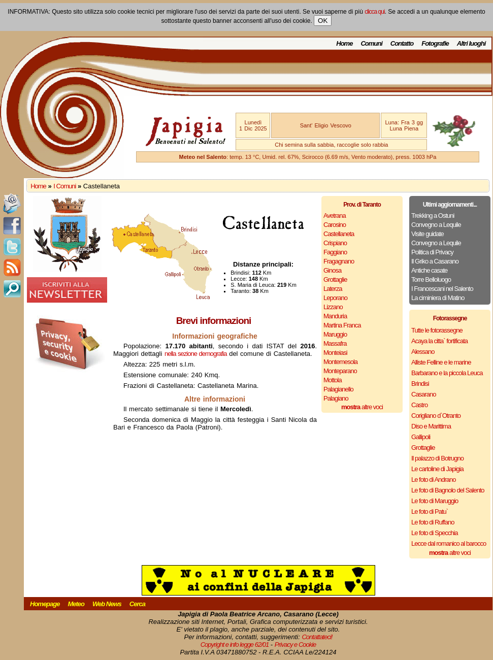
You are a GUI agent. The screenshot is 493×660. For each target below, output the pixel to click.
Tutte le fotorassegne (437, 330)
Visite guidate (427, 234)
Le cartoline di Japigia (437, 469)
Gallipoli (420, 437)
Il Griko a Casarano (434, 261)
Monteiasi (335, 352)
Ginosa (332, 270)
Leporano (335, 298)
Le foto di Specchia (434, 533)
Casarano (423, 394)
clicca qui (374, 11)
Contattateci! (317, 637)
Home (344, 43)
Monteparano (340, 371)
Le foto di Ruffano (432, 522)
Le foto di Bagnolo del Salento (447, 490)
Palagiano (335, 398)
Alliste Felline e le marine (441, 362)
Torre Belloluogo (431, 279)
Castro (419, 405)
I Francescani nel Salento (442, 288)
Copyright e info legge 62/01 (235, 644)
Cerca (137, 604)
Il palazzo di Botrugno (437, 458)
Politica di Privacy (432, 252)
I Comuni (64, 186)
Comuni (371, 43)
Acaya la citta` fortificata (439, 341)
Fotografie (435, 43)
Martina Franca (341, 325)
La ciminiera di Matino (437, 298)
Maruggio (335, 334)
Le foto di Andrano (433, 479)
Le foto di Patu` (429, 511)
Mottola (332, 380)
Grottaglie (335, 279)
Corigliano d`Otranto (436, 415)
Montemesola (340, 362)
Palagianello (338, 389)
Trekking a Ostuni (432, 215)
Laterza (332, 288)
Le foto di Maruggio (434, 501)
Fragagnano (338, 261)
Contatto (401, 43)
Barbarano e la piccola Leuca (446, 373)
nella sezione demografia (196, 353)
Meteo (76, 604)
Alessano (422, 351)
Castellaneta (338, 234)
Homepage (44, 604)
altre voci (362, 407)
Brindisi (420, 383)
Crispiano (335, 243)
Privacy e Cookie (295, 644)
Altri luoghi (471, 43)
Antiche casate (429, 270)
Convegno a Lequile (436, 224)
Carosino (334, 224)
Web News (106, 604)
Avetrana (334, 215)
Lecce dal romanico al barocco (448, 543)
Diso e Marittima (431, 426)
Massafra (334, 343)
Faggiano (335, 252)
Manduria (335, 316)
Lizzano (333, 307)
